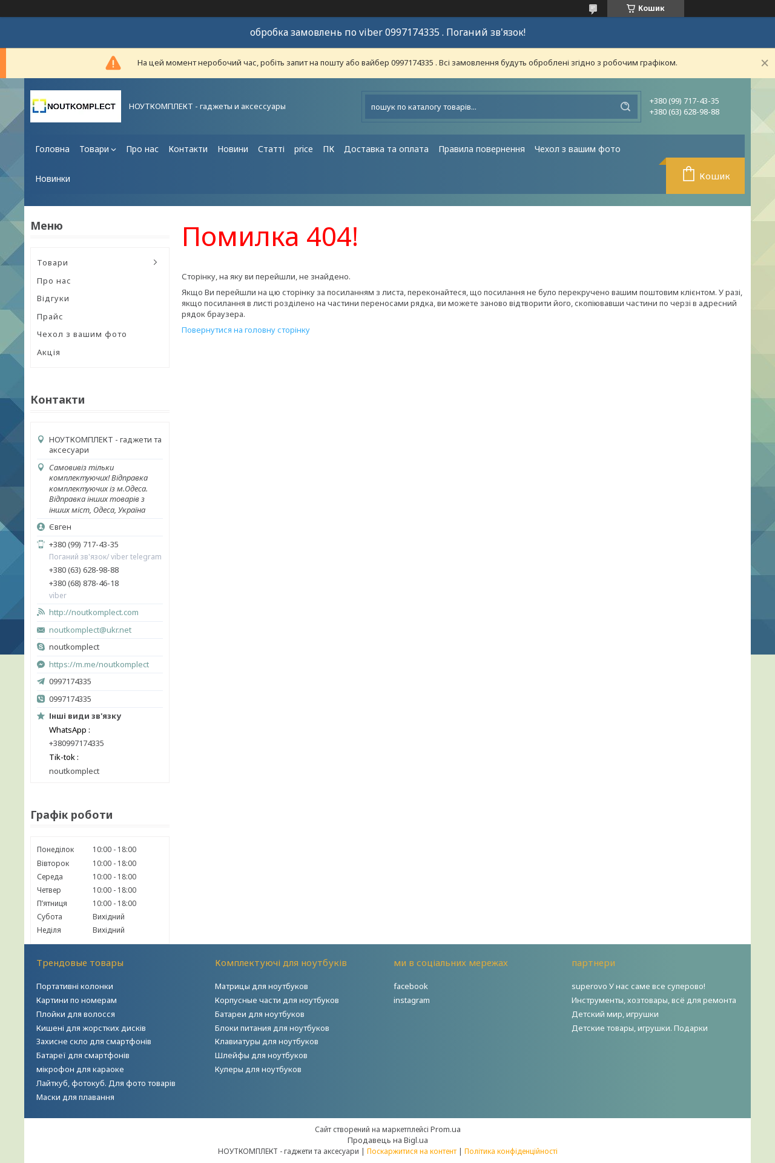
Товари (94, 149)
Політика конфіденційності (511, 1151)
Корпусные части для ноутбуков (277, 1000)
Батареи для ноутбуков (260, 1013)
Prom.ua (445, 1129)
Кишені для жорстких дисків (91, 1027)
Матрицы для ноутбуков (261, 986)
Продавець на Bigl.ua (388, 1140)
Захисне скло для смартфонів (93, 1041)
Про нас (142, 149)
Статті (271, 149)
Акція (49, 352)
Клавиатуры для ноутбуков (266, 1041)
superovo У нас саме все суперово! (638, 986)
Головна (52, 149)
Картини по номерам (76, 1000)
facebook (411, 986)
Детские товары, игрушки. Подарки (640, 1027)
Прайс (50, 316)
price (303, 149)
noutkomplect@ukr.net (90, 630)
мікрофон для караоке (80, 1069)
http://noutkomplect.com (94, 612)
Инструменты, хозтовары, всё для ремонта (654, 1000)
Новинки (52, 178)
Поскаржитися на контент (412, 1151)
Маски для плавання (75, 1096)
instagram (412, 1000)
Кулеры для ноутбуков (258, 1069)
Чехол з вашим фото (578, 149)
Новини (232, 149)
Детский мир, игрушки (615, 1013)
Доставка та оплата (386, 149)
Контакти (188, 149)
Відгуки (53, 298)
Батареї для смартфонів (83, 1055)
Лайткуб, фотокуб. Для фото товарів (106, 1083)
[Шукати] (625, 107)
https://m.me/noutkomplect (99, 664)
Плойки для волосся (75, 1013)
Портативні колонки (74, 986)
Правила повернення (481, 149)
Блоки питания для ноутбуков (272, 1027)
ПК (328, 149)
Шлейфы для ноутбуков (261, 1055)
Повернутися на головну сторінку (246, 329)
